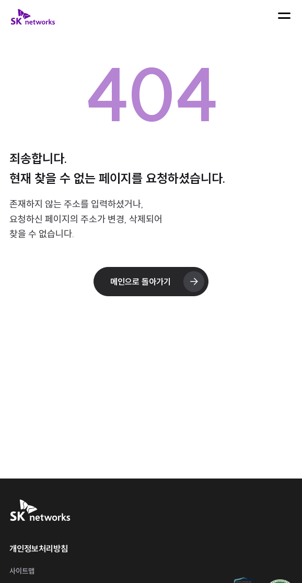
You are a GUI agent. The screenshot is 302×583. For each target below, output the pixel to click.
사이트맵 (21, 571)
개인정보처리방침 (38, 548)
